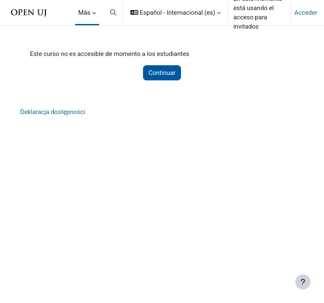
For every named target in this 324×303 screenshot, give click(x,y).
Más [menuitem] (84, 12)
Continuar (162, 73)
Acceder (305, 12)
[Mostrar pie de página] (302, 282)
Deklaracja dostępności (52, 112)
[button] (113, 12)
